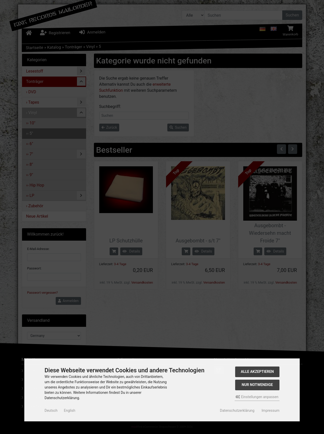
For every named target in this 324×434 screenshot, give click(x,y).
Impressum (270, 410)
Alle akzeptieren (257, 372)
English (69, 410)
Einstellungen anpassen (257, 397)
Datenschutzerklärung (237, 410)
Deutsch (51, 410)
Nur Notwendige (257, 385)
